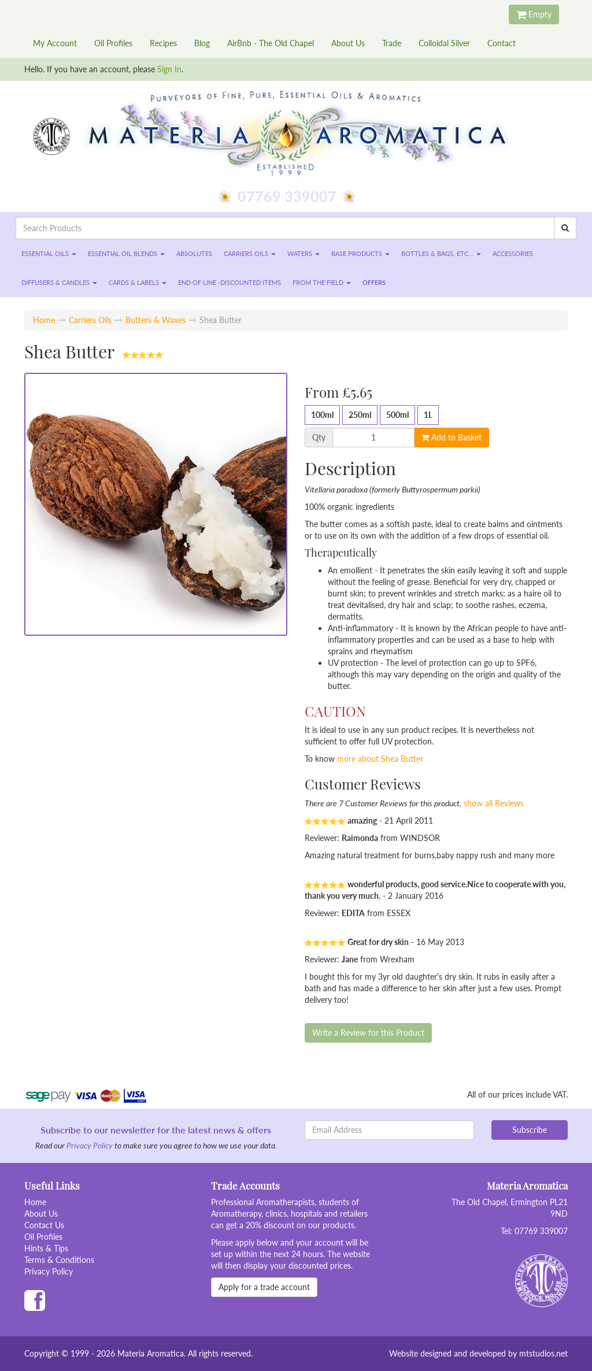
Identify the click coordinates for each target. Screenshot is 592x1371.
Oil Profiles (113, 43)
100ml (322, 415)
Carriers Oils (90, 320)
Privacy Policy (89, 1145)
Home (44, 320)
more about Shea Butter (380, 759)
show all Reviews (494, 803)
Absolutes (194, 253)
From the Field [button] (322, 282)
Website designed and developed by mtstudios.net (478, 1353)
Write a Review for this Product (368, 1032)
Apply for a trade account (264, 1287)
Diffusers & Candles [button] (59, 282)
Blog (202, 43)
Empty (534, 14)
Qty (318, 437)
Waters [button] (303, 253)
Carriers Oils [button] (250, 253)
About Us (348, 43)
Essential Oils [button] (48, 253)
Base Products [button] (360, 253)
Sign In (169, 69)
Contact (501, 43)
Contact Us (44, 1225)
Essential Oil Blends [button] (126, 253)
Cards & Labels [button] (137, 282)
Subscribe (529, 1130)
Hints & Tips (46, 1248)
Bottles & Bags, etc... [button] (441, 253)
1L (428, 415)
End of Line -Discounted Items (229, 282)
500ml (397, 415)
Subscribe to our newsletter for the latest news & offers (155, 1129)
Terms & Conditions (59, 1260)
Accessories (513, 253)
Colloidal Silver (444, 43)
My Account (55, 43)
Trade (391, 43)
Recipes (163, 43)
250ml (360, 415)
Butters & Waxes (155, 320)
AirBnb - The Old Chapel (270, 43)
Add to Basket (451, 437)
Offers (374, 282)
